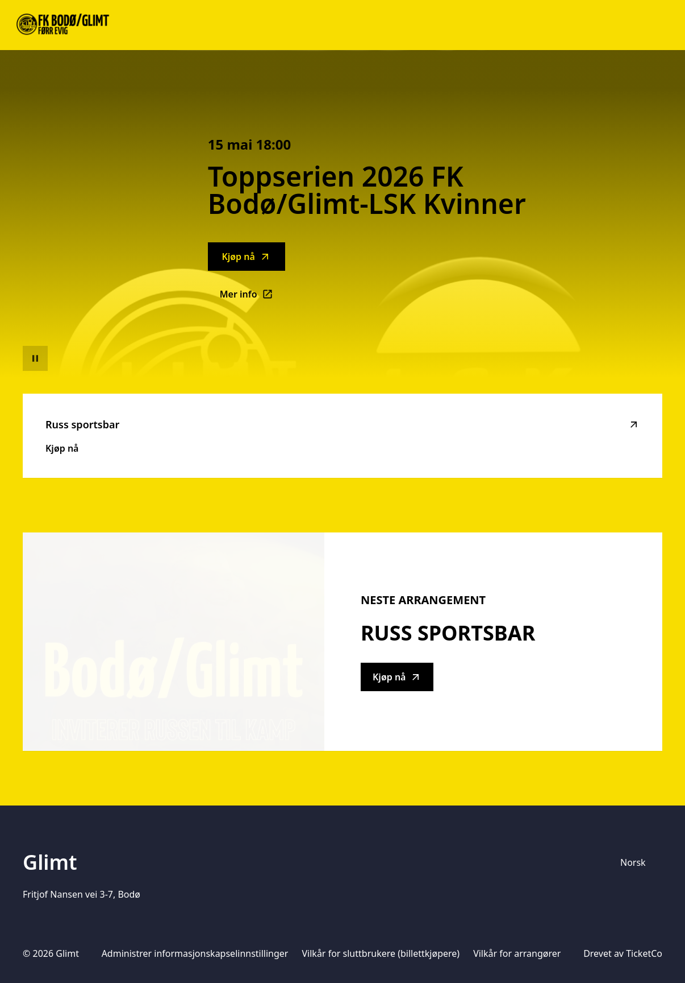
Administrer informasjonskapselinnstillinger (195, 953)
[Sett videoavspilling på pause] (35, 358)
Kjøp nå (246, 256)
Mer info (252, 297)
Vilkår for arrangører (517, 953)
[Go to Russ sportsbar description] (173, 641)
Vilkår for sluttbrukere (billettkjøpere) (381, 953)
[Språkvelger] (637, 862)
